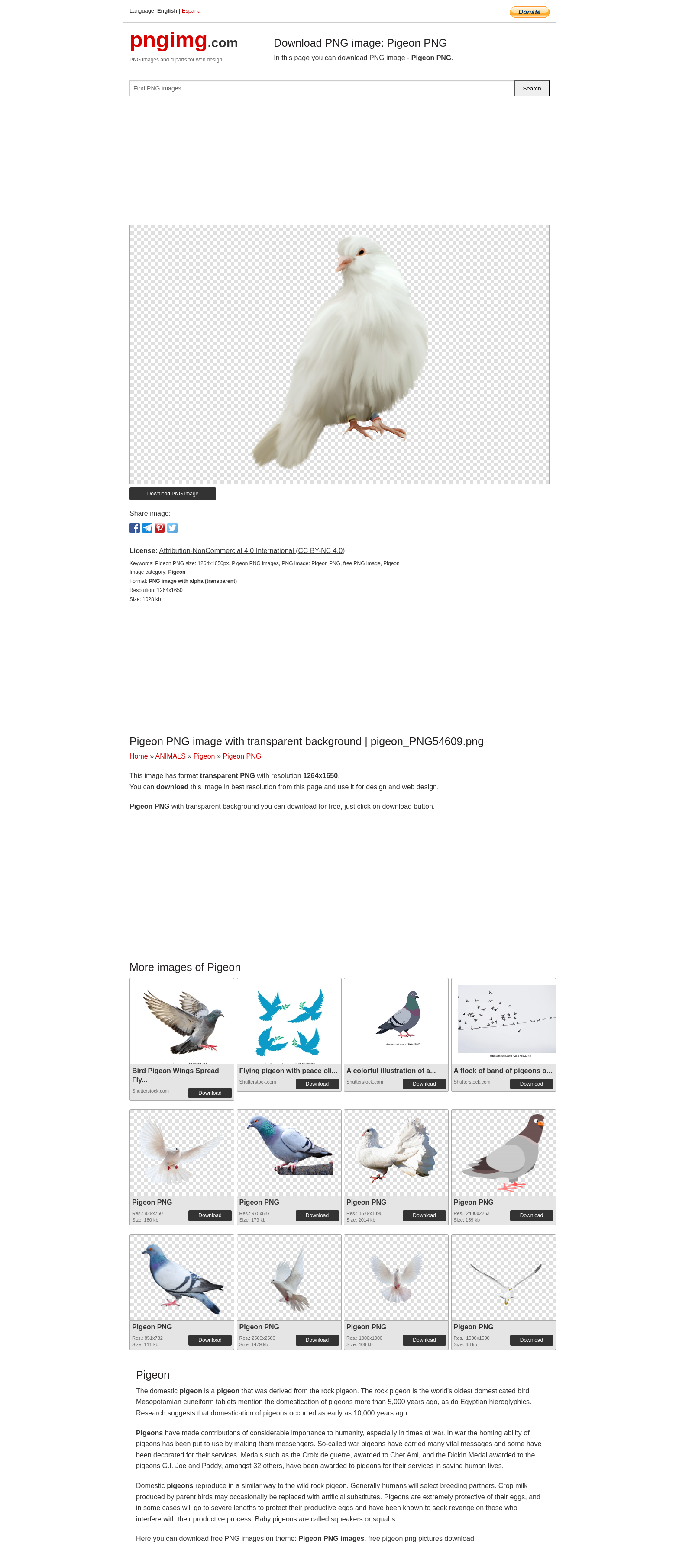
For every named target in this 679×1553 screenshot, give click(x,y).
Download (209, 1093)
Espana (191, 10)
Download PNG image (173, 494)
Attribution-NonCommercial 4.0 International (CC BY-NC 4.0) (252, 550)
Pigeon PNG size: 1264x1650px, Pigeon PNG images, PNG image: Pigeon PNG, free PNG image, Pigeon (277, 563)
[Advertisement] (339, 164)
